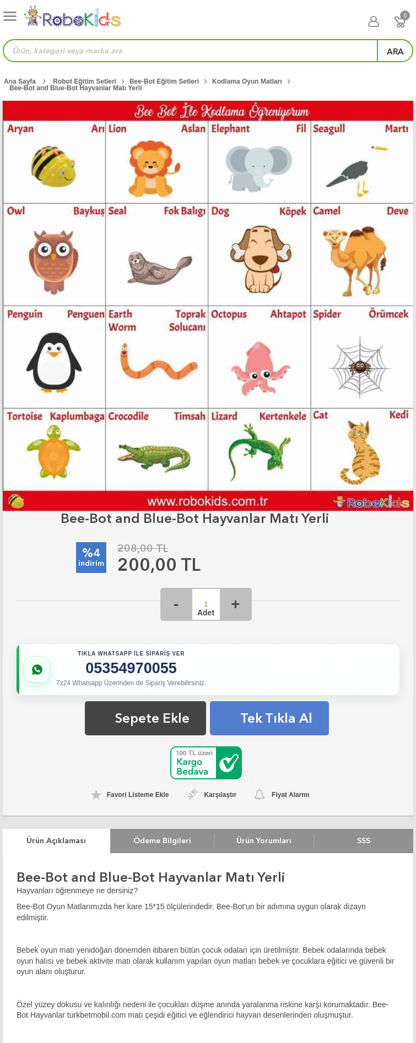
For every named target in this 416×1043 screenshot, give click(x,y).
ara (395, 52)
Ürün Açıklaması (56, 840)
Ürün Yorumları (263, 840)
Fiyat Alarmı (290, 795)
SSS (363, 840)
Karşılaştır (220, 795)
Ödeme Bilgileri (162, 840)
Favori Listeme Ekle (138, 795)
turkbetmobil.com (96, 1015)
